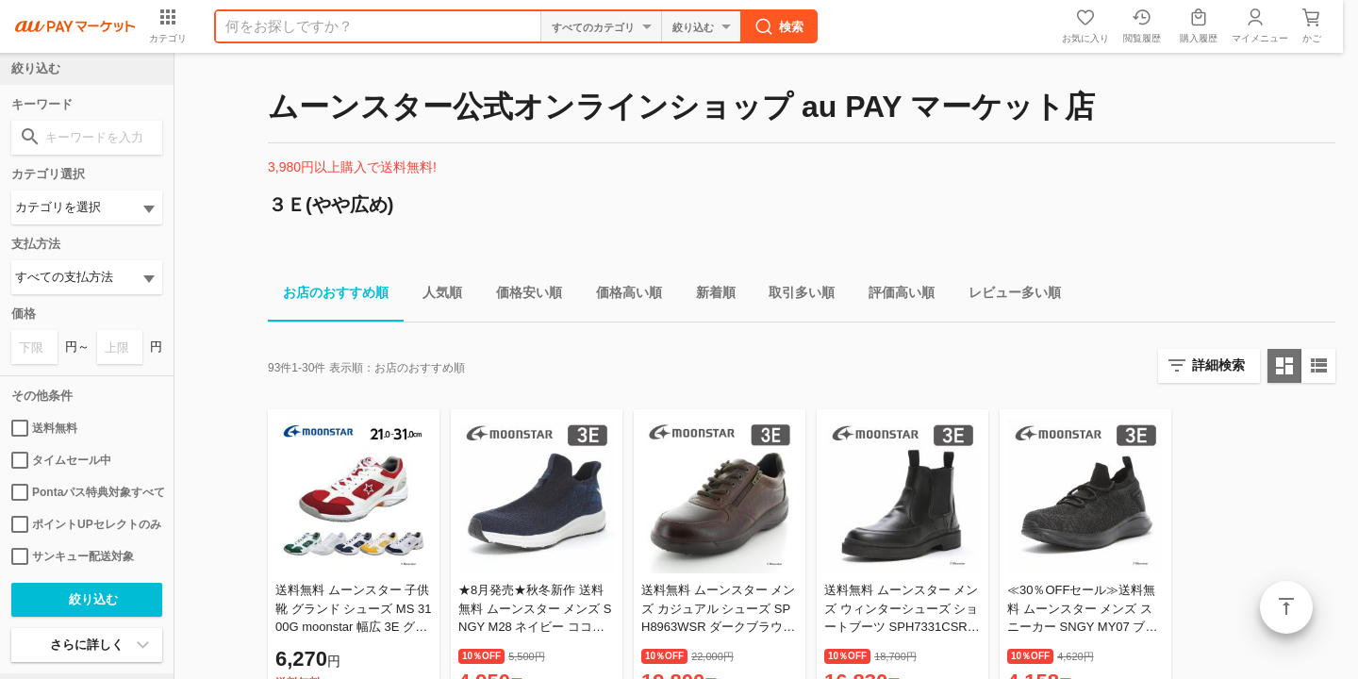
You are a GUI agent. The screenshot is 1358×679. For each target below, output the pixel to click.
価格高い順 (621, 295)
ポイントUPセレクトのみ (86, 524)
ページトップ (1286, 607)
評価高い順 (894, 295)
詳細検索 (1218, 365)
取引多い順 (794, 295)
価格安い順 (521, 295)
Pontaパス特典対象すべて (86, 492)
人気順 (434, 295)
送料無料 (44, 428)
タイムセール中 (61, 460)
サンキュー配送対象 (72, 556)
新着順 (708, 295)
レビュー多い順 (1007, 295)
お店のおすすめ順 (328, 295)
